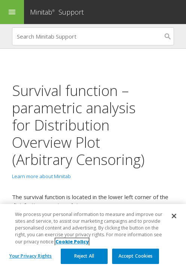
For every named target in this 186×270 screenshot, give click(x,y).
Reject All (84, 256)
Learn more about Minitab (41, 176)
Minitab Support (57, 12)
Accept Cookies (135, 256)
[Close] (174, 216)
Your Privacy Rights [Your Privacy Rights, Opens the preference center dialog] (30, 256)
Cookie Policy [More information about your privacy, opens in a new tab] (72, 241)
